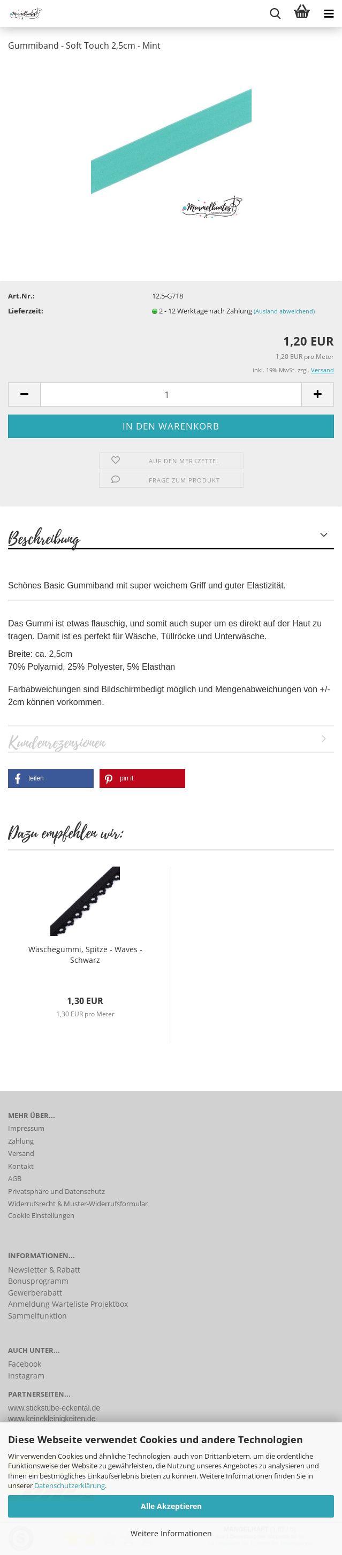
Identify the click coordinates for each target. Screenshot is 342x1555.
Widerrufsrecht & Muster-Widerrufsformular (78, 1203)
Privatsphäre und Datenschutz (56, 1191)
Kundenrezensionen (56, 742)
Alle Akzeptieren (171, 1506)
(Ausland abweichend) (284, 311)
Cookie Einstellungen (41, 1215)
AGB (14, 1178)
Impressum (26, 1128)
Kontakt (21, 1166)
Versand (21, 1153)
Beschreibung (44, 538)
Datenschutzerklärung (69, 1485)
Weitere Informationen (171, 1533)
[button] (51, 778)
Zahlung (21, 1141)
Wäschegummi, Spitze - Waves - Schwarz (85, 954)
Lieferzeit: (25, 311)
